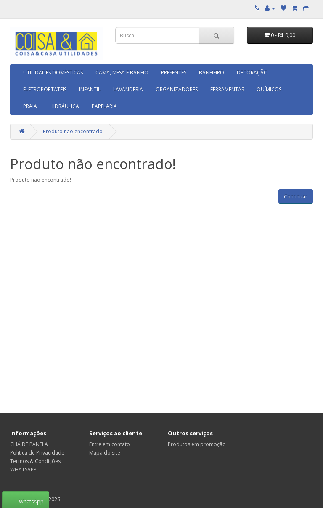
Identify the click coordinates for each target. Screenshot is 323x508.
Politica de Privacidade (37, 452)
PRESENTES (173, 72)
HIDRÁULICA (64, 106)
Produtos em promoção (197, 444)
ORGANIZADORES (177, 89)
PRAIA (30, 106)
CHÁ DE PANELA (29, 444)
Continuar (295, 196)
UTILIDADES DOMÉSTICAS (53, 72)
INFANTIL (90, 89)
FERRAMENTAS (227, 89)
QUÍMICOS (269, 89)
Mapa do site (104, 452)
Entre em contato (109, 444)
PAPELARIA (104, 106)
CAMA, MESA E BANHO (121, 72)
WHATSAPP (23, 469)
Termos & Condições (35, 461)
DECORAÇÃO (252, 72)
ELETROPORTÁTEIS (44, 89)
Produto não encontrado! (73, 131)
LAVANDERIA (128, 89)
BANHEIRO (211, 72)
